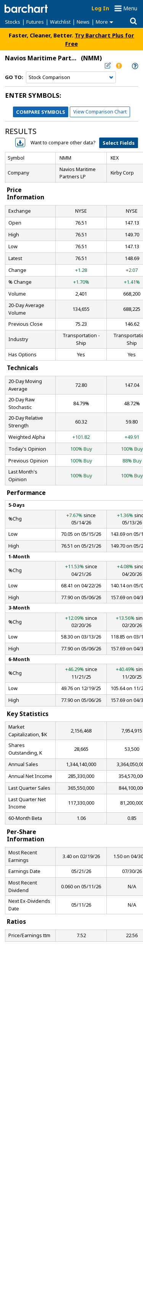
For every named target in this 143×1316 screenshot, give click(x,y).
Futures (35, 21)
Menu (130, 8)
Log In (100, 8)
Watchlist (60, 21)
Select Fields (119, 142)
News (83, 21)
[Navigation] (71, 77)
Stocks (12, 21)
